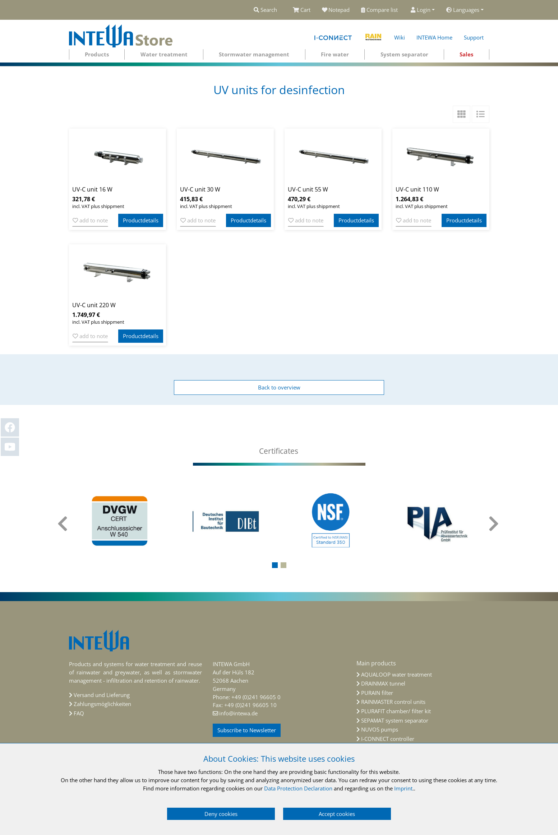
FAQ (79, 713)
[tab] (279, 451)
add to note (90, 220)
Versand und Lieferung (102, 694)
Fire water (335, 54)
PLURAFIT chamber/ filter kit (396, 711)
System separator (404, 54)
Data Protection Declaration (298, 788)
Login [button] (420, 9)
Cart (301, 9)
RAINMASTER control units (393, 701)
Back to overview (279, 387)
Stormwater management (254, 54)
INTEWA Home (434, 37)
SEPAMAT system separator (394, 720)
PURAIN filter (377, 692)
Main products (376, 663)
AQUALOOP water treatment (396, 674)
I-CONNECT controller (387, 738)
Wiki (399, 37)
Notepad (336, 9)
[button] (275, 565)
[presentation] (64, 523)
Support (474, 37)
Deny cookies (221, 813)
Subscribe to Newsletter (246, 730)
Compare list (380, 9)
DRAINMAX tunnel (383, 683)
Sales (466, 54)
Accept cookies (337, 813)
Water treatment (164, 54)
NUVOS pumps (379, 729)
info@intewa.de (238, 713)
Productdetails (140, 220)
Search (265, 9)
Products (97, 54)
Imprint (403, 788)
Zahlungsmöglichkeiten (102, 703)
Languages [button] (462, 9)
